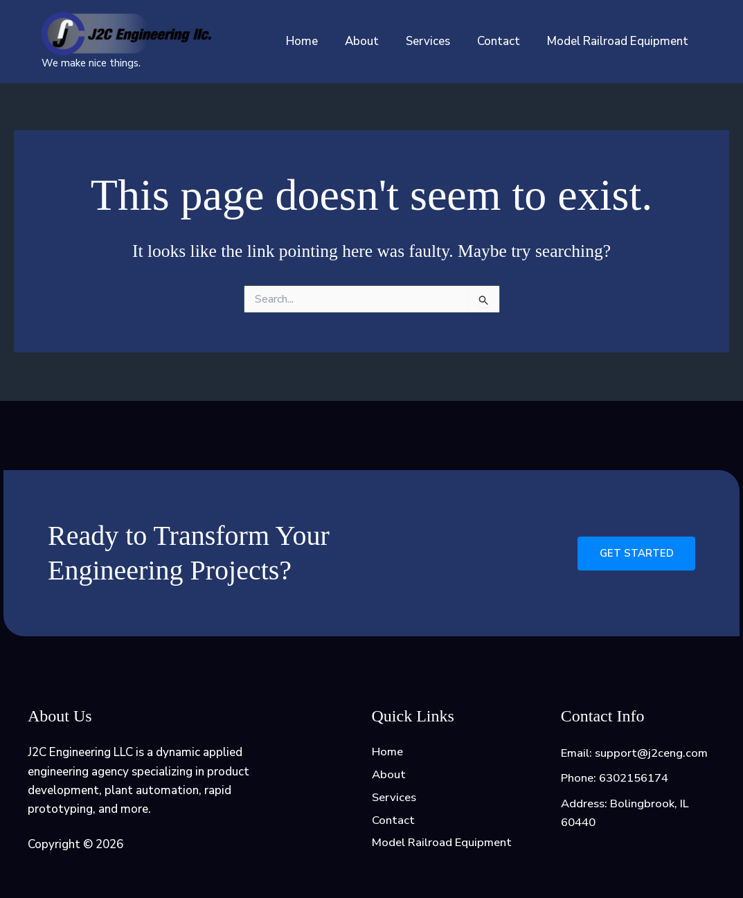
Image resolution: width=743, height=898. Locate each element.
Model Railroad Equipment (619, 41)
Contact (503, 41)
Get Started (636, 552)
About (374, 41)
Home (317, 41)
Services (436, 41)
